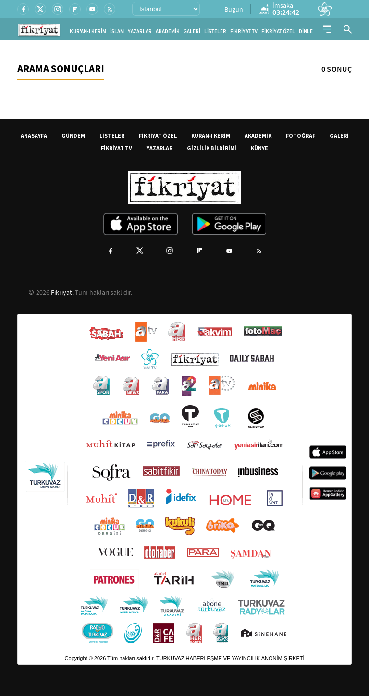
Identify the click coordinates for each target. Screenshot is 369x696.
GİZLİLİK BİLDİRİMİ (211, 148)
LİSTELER (215, 31)
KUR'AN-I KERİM (88, 31)
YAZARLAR (140, 31)
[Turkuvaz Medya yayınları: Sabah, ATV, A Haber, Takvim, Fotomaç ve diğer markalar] (184, 483)
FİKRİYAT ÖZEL (278, 31)
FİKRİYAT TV (244, 31)
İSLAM (117, 31)
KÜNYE (259, 148)
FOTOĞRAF (300, 135)
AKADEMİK (168, 31)
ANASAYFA (34, 135)
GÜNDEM (73, 135)
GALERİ (192, 31)
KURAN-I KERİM (210, 135)
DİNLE (306, 31)
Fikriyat (61, 292)
